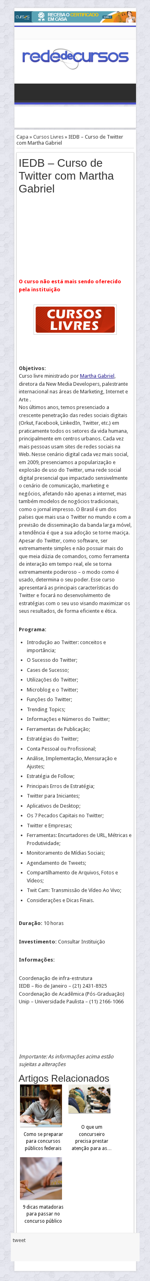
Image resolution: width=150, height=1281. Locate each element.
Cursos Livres (48, 137)
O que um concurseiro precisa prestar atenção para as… (92, 1137)
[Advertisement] (82, 116)
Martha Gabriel (97, 376)
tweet (19, 1240)
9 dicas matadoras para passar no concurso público (43, 1214)
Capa (22, 137)
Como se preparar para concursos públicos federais (43, 1141)
